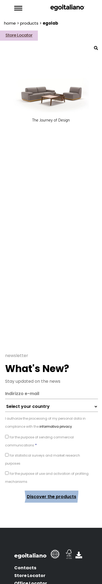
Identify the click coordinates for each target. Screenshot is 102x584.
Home (10, 23)
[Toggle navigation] (18, 8)
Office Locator (30, 578)
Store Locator (29, 570)
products (29, 23)
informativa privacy (55, 421)
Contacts (25, 562)
